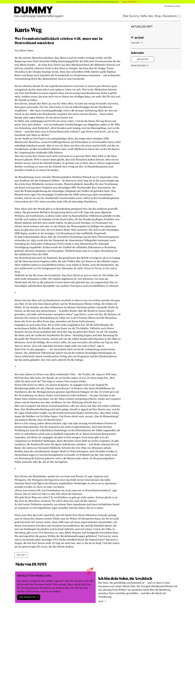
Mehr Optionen (138, 65)
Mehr (100, 601)
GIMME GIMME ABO (129, 2)
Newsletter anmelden (172, 6)
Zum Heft (135, 43)
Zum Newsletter (27, 597)
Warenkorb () (171, 16)
